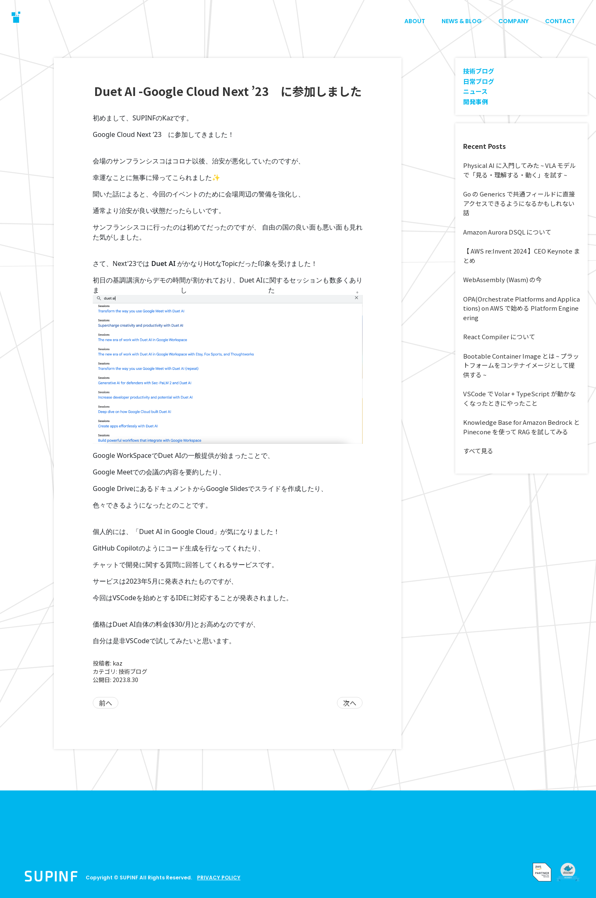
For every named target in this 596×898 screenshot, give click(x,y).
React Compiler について (499, 336)
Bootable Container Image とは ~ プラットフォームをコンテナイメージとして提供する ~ (521, 365)
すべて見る (478, 450)
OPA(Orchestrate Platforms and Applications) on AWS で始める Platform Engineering (521, 308)
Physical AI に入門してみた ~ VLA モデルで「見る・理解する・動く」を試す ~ (519, 170)
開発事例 (475, 101)
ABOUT (414, 21)
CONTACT (560, 21)
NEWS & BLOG (462, 21)
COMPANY (513, 21)
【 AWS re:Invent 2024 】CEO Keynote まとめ (521, 256)
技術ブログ (132, 671)
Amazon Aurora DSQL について (507, 231)
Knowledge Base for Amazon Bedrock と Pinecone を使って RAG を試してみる (521, 427)
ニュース (475, 91)
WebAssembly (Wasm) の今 (502, 279)
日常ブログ (478, 81)
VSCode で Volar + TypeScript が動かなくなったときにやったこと (519, 398)
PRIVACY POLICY (218, 877)
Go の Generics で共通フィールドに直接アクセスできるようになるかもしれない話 (519, 203)
